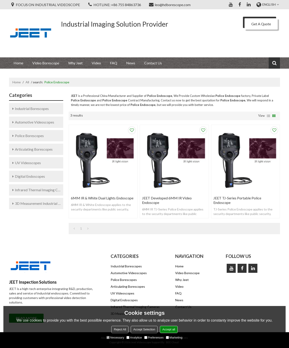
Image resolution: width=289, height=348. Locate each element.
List (268, 116)
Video (96, 63)
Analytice (134, 337)
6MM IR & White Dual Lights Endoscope (102, 198)
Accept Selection (144, 329)
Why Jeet (75, 63)
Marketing (174, 337)
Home (18, 63)
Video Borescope (45, 63)
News (130, 63)
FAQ (113, 63)
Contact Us (153, 63)
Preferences (154, 337)
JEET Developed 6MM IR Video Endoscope (167, 200)
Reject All (120, 329)
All (27, 82)
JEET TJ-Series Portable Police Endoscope (237, 200)
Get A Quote (261, 24)
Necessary (115, 337)
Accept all (168, 329)
